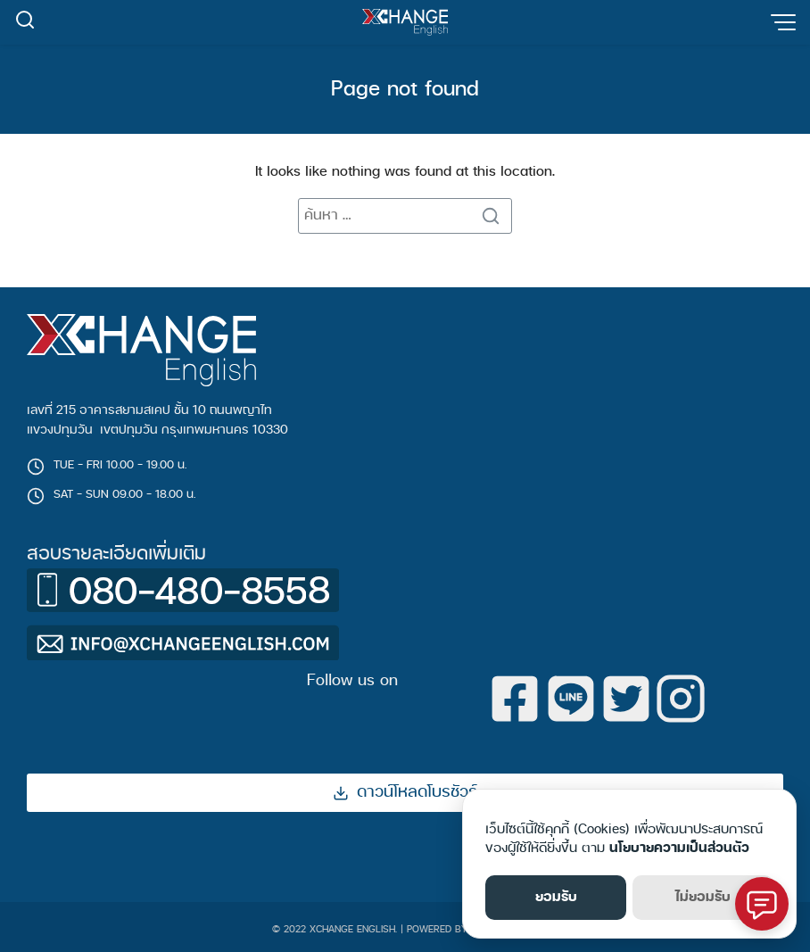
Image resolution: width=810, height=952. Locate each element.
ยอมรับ (556, 897)
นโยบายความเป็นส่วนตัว (679, 848)
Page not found (405, 89)
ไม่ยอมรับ (703, 897)
